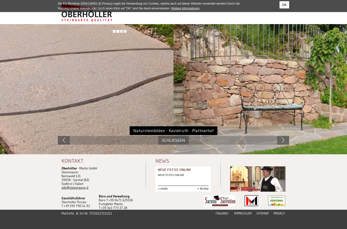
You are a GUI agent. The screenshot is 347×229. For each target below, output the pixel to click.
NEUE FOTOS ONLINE (174, 170)
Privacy (279, 213)
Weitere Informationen (185, 8)
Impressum (243, 213)
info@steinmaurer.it (74, 187)
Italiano (222, 213)
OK (284, 5)
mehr (164, 188)
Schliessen (173, 140)
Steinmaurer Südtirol (86, 13)
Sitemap (262, 213)
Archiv (204, 188)
